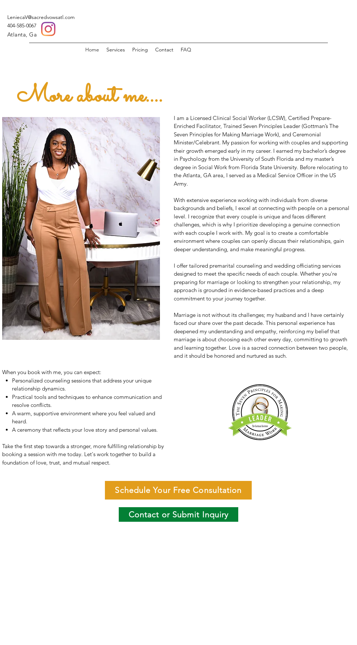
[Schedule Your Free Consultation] (178, 490)
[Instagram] (48, 29)
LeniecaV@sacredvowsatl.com (41, 17)
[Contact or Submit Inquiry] (178, 514)
